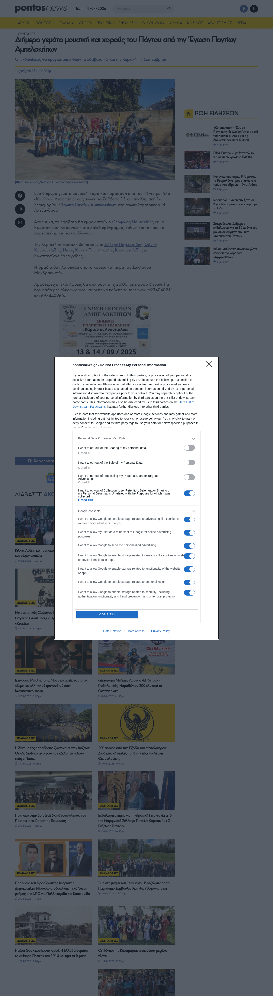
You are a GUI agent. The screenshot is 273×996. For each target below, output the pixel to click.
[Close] (210, 365)
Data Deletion (112, 631)
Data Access (136, 631)
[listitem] (136, 438)
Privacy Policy (160, 631)
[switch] (189, 448)
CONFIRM (107, 614)
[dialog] (136, 498)
